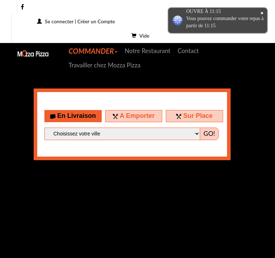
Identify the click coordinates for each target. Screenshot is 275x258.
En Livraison (73, 115)
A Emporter (134, 115)
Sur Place (194, 115)
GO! (209, 133)
